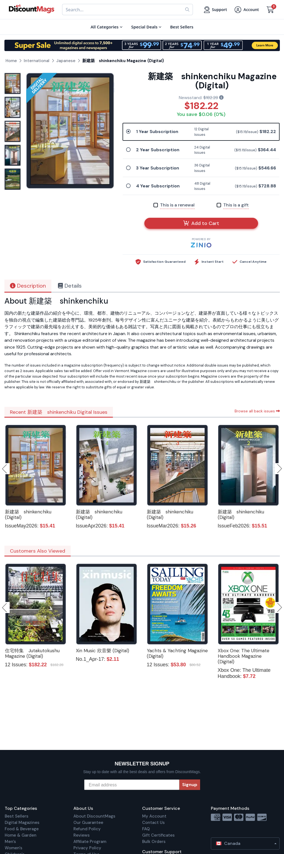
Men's (10, 841)
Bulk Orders (154, 841)
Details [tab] (70, 285)
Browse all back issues (257, 411)
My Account (154, 816)
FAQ (146, 829)
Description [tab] (28, 285)
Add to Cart (201, 223)
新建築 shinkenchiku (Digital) (28, 514)
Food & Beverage (22, 829)
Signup (189, 784)
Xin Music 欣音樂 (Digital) (102, 651)
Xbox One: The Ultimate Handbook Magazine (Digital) (243, 656)
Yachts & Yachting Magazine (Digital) (177, 653)
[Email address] (131, 784)
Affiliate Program (89, 841)
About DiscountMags (94, 816)
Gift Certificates (158, 835)
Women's (13, 848)
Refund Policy (87, 829)
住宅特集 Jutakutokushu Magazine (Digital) (32, 653)
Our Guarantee (88, 822)
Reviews (81, 835)
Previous (5, 468)
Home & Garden (20, 835)
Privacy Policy (87, 848)
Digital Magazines (22, 822)
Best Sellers (16, 816)
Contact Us (153, 822)
